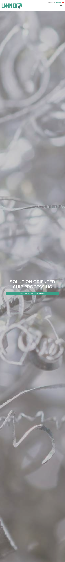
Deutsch (59, 2)
